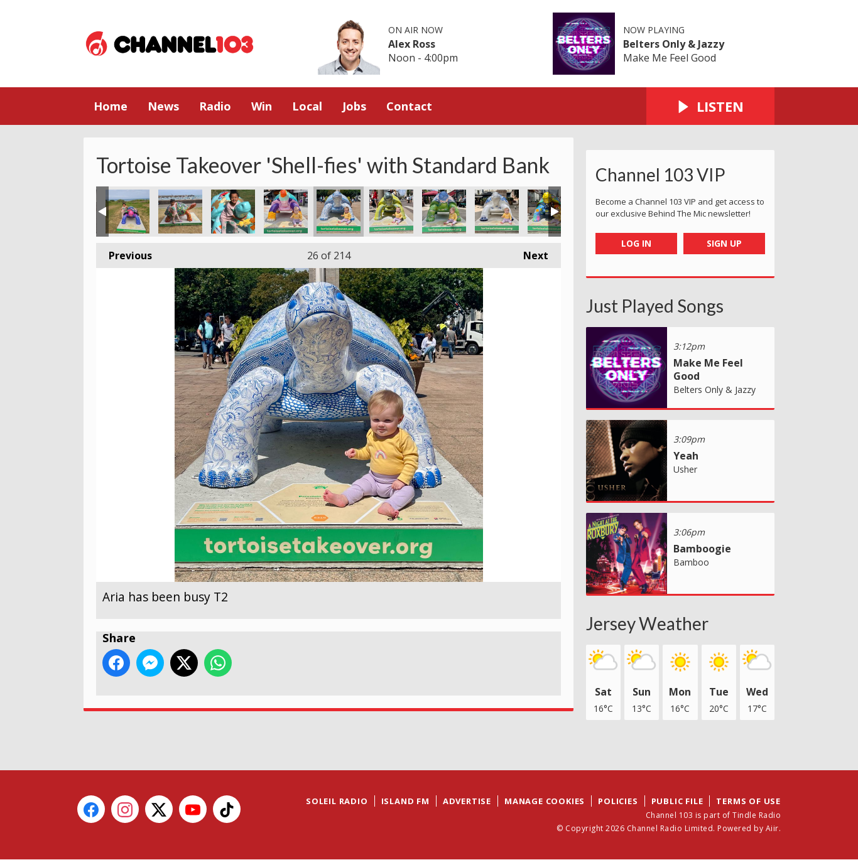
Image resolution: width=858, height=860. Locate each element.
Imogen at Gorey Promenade (180, 212)
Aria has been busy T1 (286, 212)
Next (529, 252)
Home (111, 106)
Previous (124, 252)
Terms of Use (748, 801)
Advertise (467, 801)
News (163, 106)
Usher (685, 469)
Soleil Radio (337, 801)
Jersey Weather (647, 623)
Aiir (772, 828)
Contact (409, 106)
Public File (677, 801)
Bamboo (691, 562)
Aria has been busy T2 (339, 212)
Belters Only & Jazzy (673, 44)
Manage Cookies (544, 801)
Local (307, 106)
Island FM (405, 801)
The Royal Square (497, 212)
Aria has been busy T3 (391, 212)
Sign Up (724, 243)
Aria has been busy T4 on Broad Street (444, 212)
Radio (215, 106)
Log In (636, 243)
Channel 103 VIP (660, 174)
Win (261, 106)
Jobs (354, 106)
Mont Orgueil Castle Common (127, 212)
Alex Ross (411, 44)
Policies (618, 801)
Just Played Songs (655, 305)
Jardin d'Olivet (233, 212)
